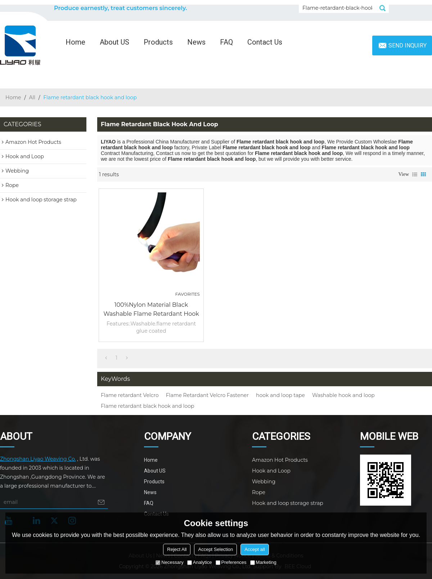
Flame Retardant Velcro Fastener (207, 395)
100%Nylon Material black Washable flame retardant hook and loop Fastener (151, 309)
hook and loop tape (280, 395)
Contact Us (264, 42)
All (32, 97)
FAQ (226, 42)
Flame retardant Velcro (130, 395)
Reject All (176, 549)
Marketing (263, 562)
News (196, 42)
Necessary (169, 562)
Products (158, 42)
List (414, 174)
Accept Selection (215, 549)
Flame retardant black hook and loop (147, 406)
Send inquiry (407, 45)
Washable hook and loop (343, 395)
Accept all (254, 549)
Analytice (199, 562)
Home (75, 42)
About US (114, 42)
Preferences (231, 562)
